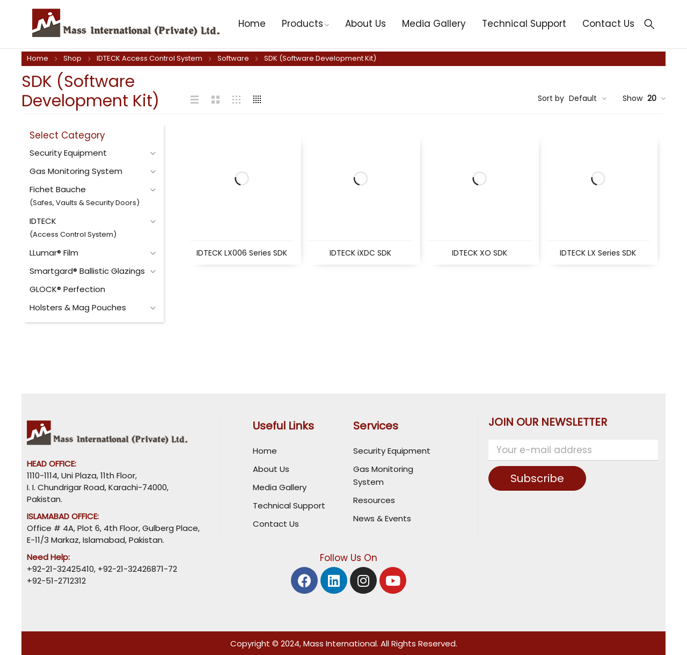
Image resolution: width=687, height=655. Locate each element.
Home (37, 58)
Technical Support (289, 505)
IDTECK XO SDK (479, 253)
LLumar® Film (54, 252)
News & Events (382, 518)
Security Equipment (68, 152)
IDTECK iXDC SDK (360, 253)
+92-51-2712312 (56, 580)
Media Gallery (279, 487)
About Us (271, 469)
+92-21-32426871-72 (136, 568)
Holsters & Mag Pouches (78, 307)
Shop (72, 58)
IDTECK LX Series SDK (598, 253)
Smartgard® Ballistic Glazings (87, 270)
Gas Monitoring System (76, 171)
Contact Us (276, 523)
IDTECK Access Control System (149, 58)
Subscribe (537, 478)
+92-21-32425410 (60, 568)
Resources (374, 500)
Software (233, 58)
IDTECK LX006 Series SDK (241, 253)
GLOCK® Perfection (67, 289)
